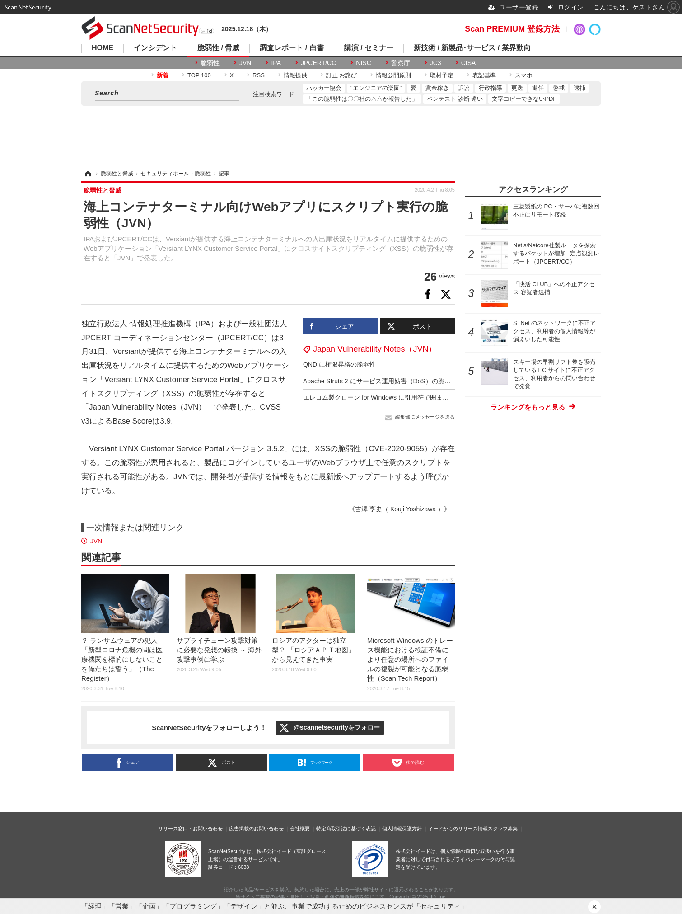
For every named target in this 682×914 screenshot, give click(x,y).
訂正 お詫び (341, 75)
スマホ (524, 75)
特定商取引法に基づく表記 (346, 828)
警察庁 (400, 62)
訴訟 (464, 88)
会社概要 (300, 828)
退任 (538, 88)
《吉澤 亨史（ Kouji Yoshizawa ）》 (399, 509)
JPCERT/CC (318, 62)
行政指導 (490, 88)
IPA (276, 62)
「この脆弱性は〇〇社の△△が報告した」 (362, 98)
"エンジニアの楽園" (376, 88)
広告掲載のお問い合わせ (256, 828)
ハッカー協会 (323, 88)
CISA (468, 62)
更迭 (517, 88)
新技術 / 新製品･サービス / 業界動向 (472, 48)
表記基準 (484, 75)
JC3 (435, 62)
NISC (363, 62)
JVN (245, 62)
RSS (258, 75)
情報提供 (295, 75)
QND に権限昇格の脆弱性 (339, 364)
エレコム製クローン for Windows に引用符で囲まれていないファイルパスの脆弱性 (420, 397)
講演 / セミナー (368, 48)
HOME (102, 48)
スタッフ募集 (503, 828)
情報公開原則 (393, 75)
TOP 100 (199, 75)
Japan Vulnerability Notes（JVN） (374, 348)
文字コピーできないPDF (524, 98)
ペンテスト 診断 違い (455, 98)
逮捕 (579, 88)
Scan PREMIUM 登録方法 (512, 28)
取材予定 (441, 75)
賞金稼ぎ (437, 88)
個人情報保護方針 (402, 828)
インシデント (155, 48)
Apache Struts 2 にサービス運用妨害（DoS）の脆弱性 (380, 381)
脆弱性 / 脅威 (218, 48)
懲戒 (559, 88)
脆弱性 (210, 62)
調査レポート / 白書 (291, 48)
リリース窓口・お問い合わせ (190, 828)
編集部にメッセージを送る (425, 416)
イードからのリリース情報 (458, 828)
